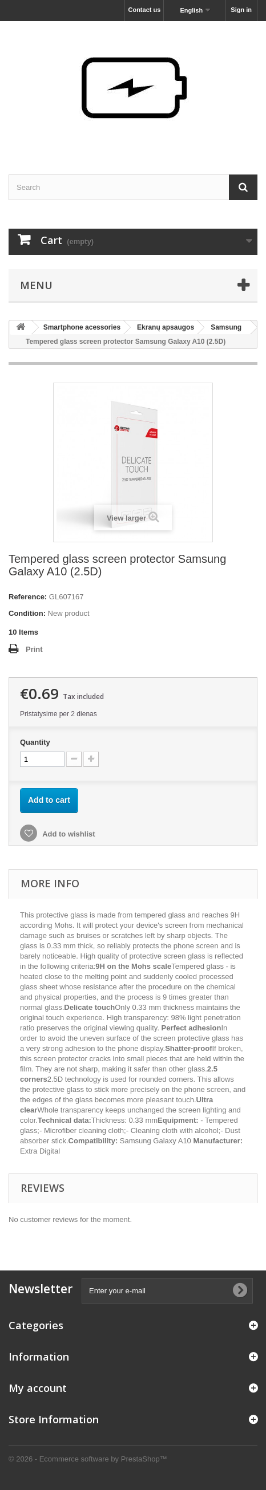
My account (38, 1388)
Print (34, 649)
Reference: (28, 596)
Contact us (144, 9)
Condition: (27, 613)
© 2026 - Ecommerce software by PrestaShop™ (88, 1459)
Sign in (241, 9)
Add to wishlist (68, 834)
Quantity (35, 742)
